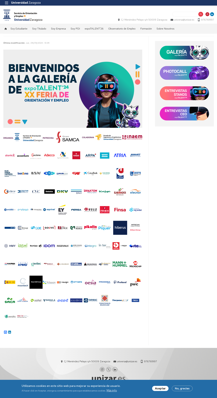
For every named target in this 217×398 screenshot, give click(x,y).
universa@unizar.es (184, 20)
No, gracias (182, 388)
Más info (112, 390)
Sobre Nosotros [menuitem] (165, 29)
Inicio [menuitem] (5, 29)
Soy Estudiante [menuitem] (19, 29)
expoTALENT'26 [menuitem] (94, 29)
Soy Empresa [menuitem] (58, 29)
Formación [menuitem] (146, 29)
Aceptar (160, 388)
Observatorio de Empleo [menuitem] (122, 29)
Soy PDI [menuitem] (75, 29)
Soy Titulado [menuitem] (39, 29)
